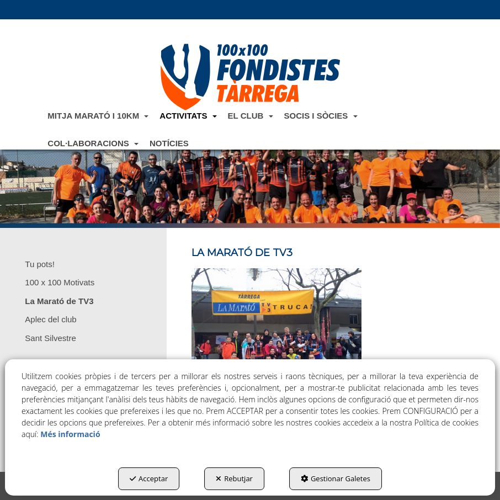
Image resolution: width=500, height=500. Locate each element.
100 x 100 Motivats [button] (59, 282)
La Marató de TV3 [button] (59, 301)
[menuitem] (98, 115)
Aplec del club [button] (50, 319)
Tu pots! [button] (40, 264)
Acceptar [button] (149, 478)
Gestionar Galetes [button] (335, 478)
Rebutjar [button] (234, 478)
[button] (249, 77)
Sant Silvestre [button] (50, 338)
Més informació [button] (70, 434)
